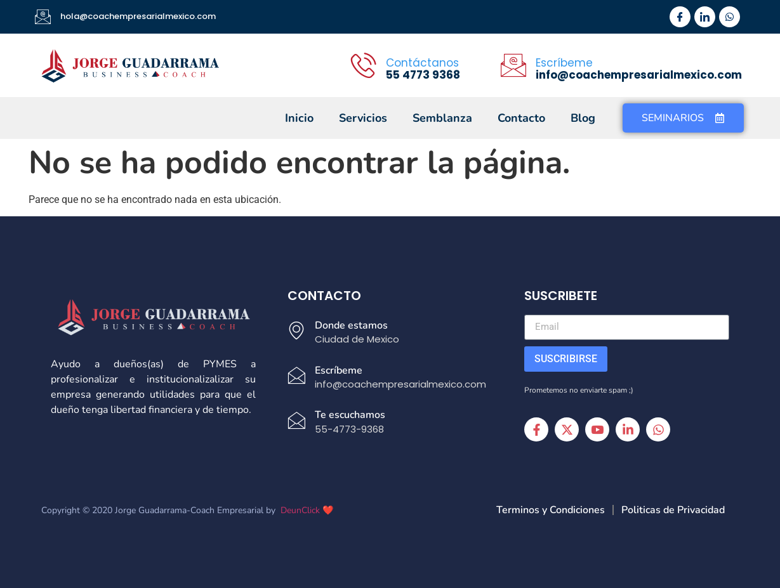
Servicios (363, 118)
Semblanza (442, 118)
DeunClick (300, 510)
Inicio (299, 118)
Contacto (521, 118)
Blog (583, 118)
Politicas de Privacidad (673, 510)
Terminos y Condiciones (550, 510)
